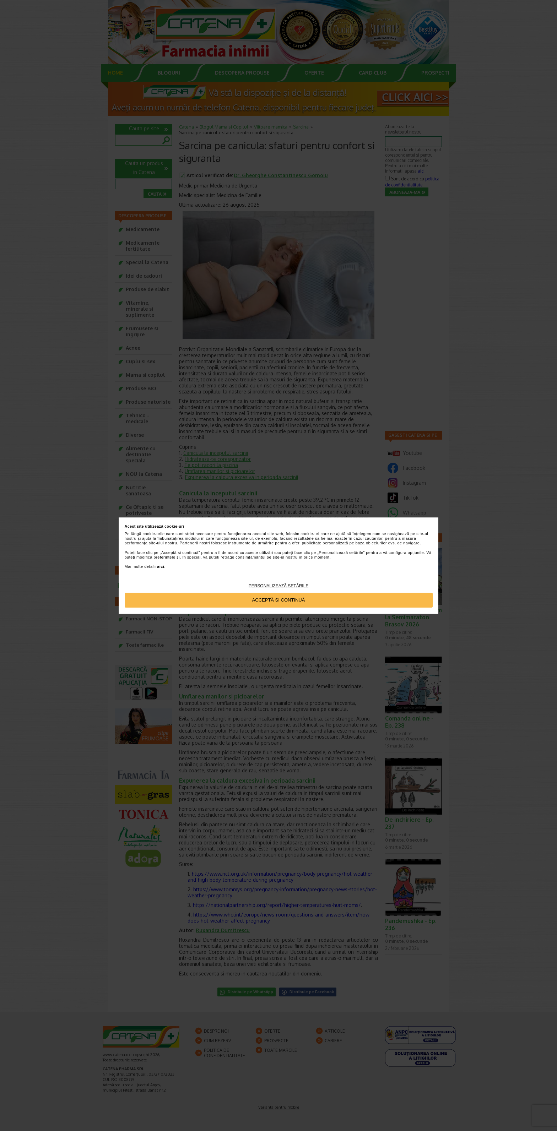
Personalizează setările (279, 585)
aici (160, 566)
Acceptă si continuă (278, 600)
